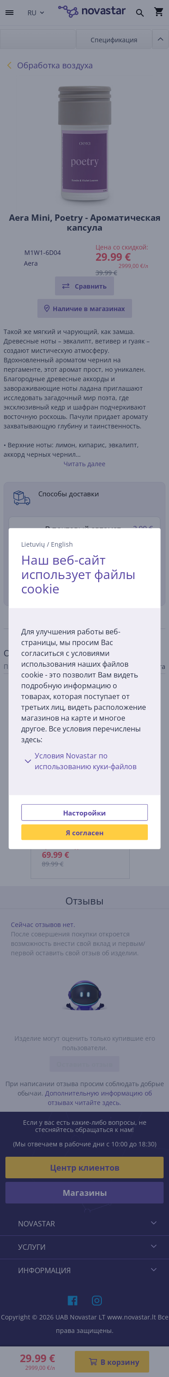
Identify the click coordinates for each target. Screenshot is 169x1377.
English (62, 543)
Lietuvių (33, 543)
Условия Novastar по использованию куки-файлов (79, 761)
